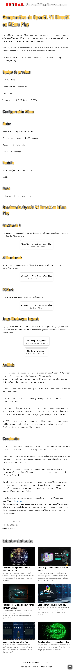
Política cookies (26, 666)
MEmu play (17, 500)
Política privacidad (46, 666)
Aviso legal (35, 666)
